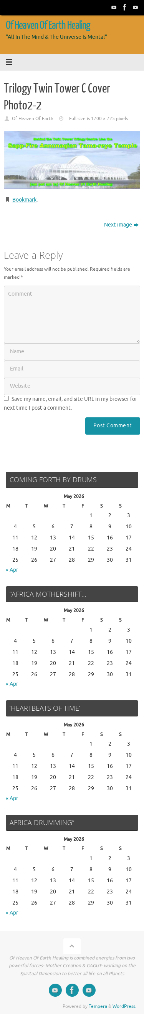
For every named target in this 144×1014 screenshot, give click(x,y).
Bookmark (24, 200)
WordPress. (124, 1006)
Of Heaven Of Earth (32, 119)
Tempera (98, 1006)
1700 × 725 (103, 119)
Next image (121, 225)
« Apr (12, 570)
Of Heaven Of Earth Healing (48, 25)
